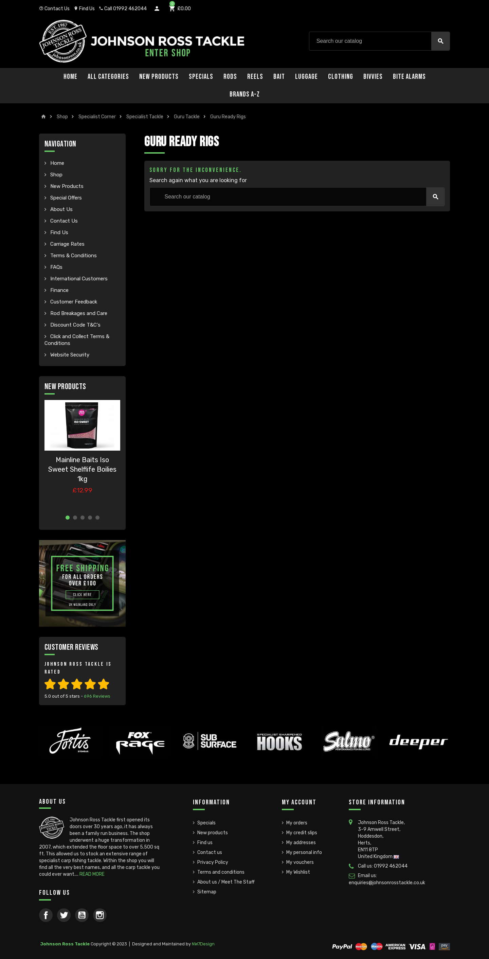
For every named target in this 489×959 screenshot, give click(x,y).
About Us (61, 209)
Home (70, 76)
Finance (59, 290)
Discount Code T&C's (75, 325)
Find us (205, 842)
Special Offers (65, 198)
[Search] (379, 41)
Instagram (100, 915)
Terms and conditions (220, 872)
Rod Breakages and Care (78, 313)
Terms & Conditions (73, 255)
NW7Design (203, 943)
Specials (201, 76)
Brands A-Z (245, 94)
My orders (296, 823)
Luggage (306, 76)
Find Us (84, 9)
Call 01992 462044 (123, 9)
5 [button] (97, 518)
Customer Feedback (73, 302)
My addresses (301, 842)
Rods (230, 76)
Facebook (46, 915)
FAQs (55, 267)
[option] (82, 454)
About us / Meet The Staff (226, 882)
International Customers (78, 279)
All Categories (108, 76)
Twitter (64, 915)
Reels (255, 76)
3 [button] (82, 518)
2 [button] (75, 518)
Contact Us (54, 9)
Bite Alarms (409, 76)
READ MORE (92, 874)
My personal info (304, 852)
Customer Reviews (71, 647)
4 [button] (90, 518)
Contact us (209, 852)
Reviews (97, 696)
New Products (159, 76)
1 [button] (68, 518)
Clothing (340, 76)
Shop (55, 175)
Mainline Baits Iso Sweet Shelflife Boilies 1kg (82, 469)
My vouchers (300, 862)
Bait (279, 76)
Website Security (69, 355)
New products (212, 833)
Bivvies (373, 76)
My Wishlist (298, 872)
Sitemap (206, 892)
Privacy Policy (212, 862)
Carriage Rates (67, 244)
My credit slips (301, 833)
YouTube (82, 915)
